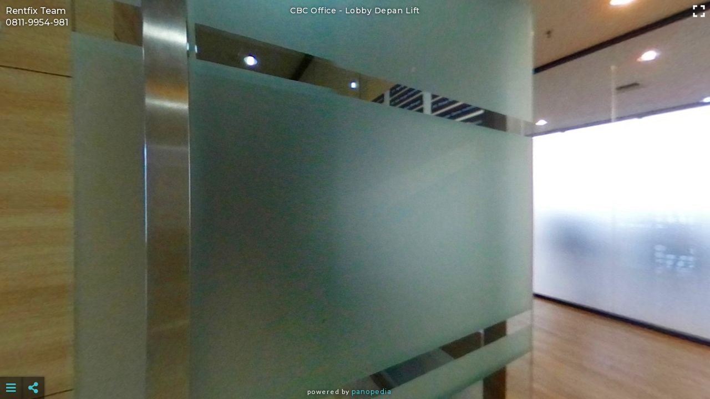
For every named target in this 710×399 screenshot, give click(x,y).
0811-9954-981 (37, 22)
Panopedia (372, 391)
